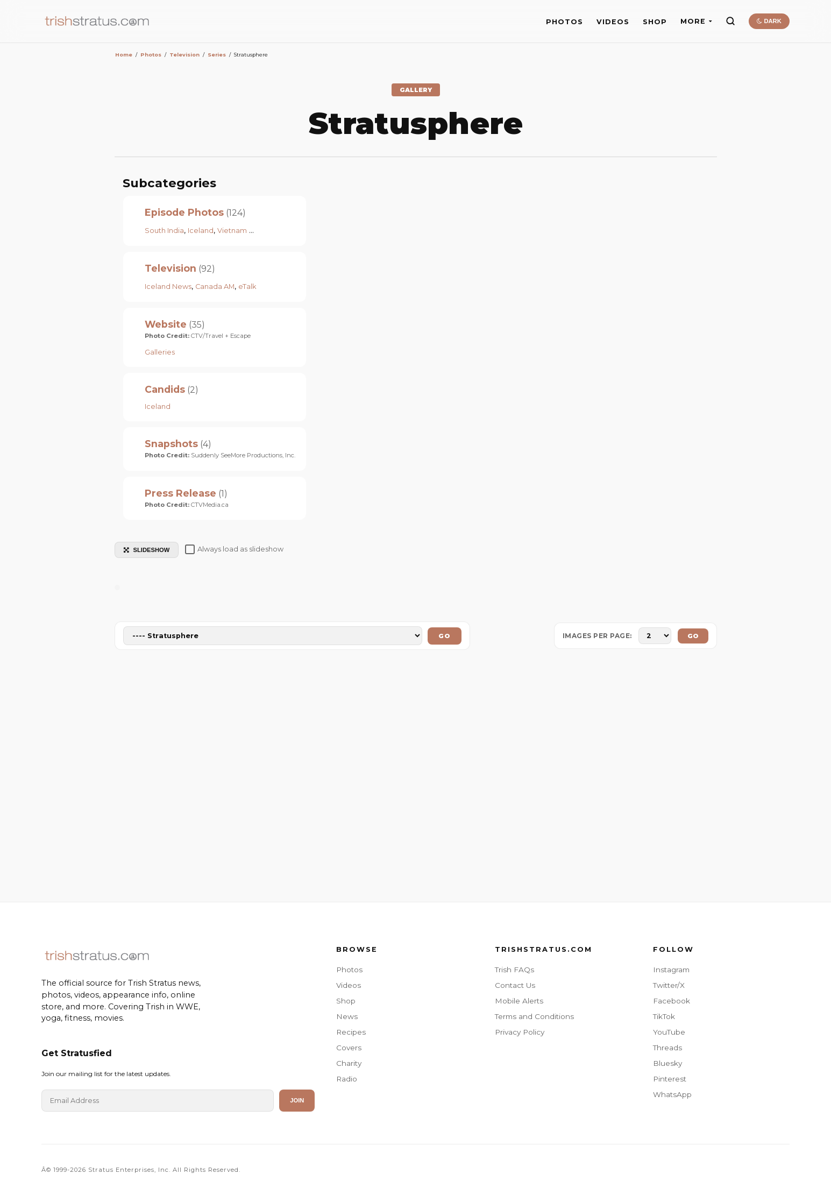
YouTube (669, 1032)
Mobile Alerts (519, 1000)
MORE (696, 21)
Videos (348, 985)
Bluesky (667, 1063)
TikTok (664, 1016)
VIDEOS (612, 22)
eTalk (247, 286)
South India (164, 231)
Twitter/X (669, 985)
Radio (346, 1078)
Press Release (180, 493)
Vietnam (232, 231)
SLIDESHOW (147, 550)
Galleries (160, 352)
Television (170, 268)
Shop (346, 1000)
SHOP (655, 22)
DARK (769, 21)
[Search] (730, 21)
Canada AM (215, 286)
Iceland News (168, 286)
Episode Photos (184, 212)
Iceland (201, 231)
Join (297, 1100)
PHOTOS (564, 22)
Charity (348, 1063)
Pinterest (669, 1078)
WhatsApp (672, 1094)
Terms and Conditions (534, 1016)
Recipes (351, 1032)
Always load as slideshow (234, 549)
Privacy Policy (519, 1032)
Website (166, 324)
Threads (667, 1047)
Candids (165, 389)
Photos (349, 969)
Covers (348, 1047)
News (347, 1016)
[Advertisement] (416, 778)
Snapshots (171, 443)
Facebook (671, 1000)
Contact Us (515, 985)
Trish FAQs (514, 969)
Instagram (671, 969)
